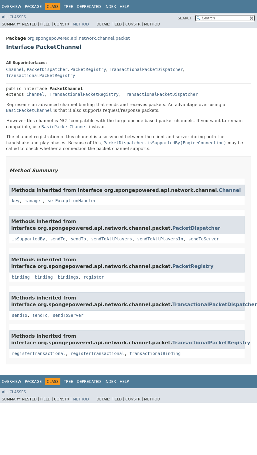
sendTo (58, 238)
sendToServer (203, 238)
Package (33, 7)
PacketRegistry (88, 69)
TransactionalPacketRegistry (40, 75)
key (15, 200)
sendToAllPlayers (111, 238)
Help (124, 7)
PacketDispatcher (47, 69)
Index (110, 7)
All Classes (14, 17)
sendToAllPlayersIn (160, 238)
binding (21, 277)
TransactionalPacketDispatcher (146, 69)
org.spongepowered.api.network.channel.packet (78, 38)
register (93, 277)
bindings (68, 277)
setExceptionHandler (72, 200)
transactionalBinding (155, 353)
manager (33, 200)
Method (81, 24)
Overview (11, 7)
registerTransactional (39, 353)
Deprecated (89, 7)
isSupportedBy (28, 238)
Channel (15, 69)
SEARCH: (186, 18)
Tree (68, 7)
